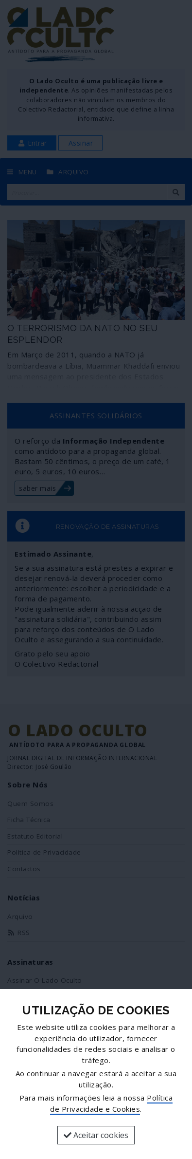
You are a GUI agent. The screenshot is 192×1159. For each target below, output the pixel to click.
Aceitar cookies (96, 1135)
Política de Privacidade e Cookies (111, 1103)
